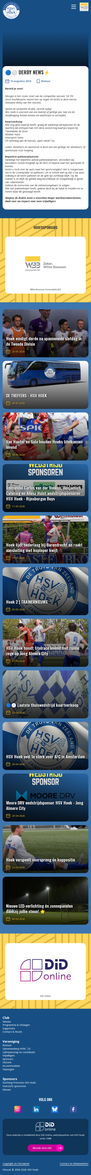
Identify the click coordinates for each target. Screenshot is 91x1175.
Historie (7, 1062)
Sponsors (8, 1059)
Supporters (9, 1028)
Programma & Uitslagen (16, 1025)
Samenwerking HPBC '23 (16, 1048)
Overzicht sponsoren (14, 1086)
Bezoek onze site (42, 1147)
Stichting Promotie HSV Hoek (19, 1082)
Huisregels (8, 1069)
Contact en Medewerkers (74, 1163)
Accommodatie (11, 1065)
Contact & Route (12, 1031)
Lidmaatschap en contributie (19, 1052)
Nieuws (7, 1021)
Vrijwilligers (9, 1055)
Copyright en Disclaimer (16, 1163)
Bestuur (7, 1045)
